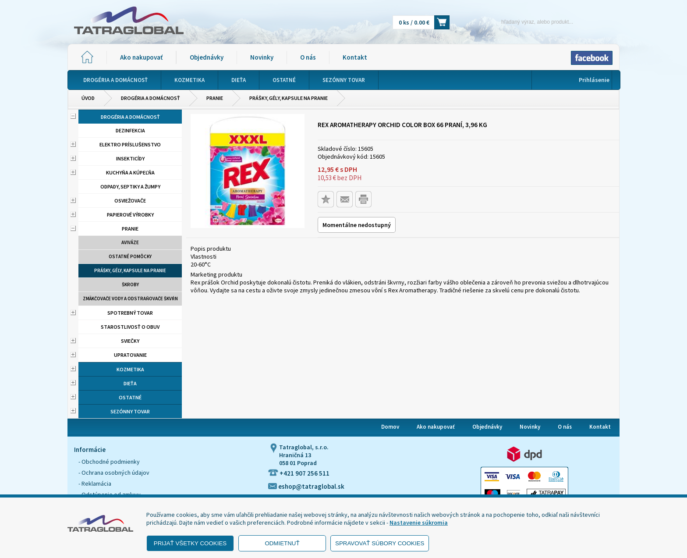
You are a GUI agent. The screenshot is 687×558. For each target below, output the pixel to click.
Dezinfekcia (130, 130)
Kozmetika (130, 369)
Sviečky (130, 341)
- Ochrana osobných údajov (113, 472)
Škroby (130, 284)
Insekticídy (130, 158)
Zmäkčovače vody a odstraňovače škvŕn (130, 298)
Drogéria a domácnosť (150, 98)
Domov (390, 426)
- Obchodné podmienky (109, 462)
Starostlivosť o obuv (130, 326)
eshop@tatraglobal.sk (306, 486)
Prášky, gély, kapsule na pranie (288, 98)
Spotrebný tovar (130, 312)
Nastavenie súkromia (419, 522)
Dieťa (130, 383)
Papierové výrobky (130, 214)
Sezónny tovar (130, 411)
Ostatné (130, 397)
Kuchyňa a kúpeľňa (130, 172)
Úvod (88, 98)
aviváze (130, 242)
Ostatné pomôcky (130, 256)
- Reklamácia (94, 483)
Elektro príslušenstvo (130, 144)
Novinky (261, 57)
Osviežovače (130, 200)
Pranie (214, 98)
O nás (308, 57)
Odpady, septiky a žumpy (130, 186)
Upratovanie (130, 355)
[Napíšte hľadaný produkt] (522, 21)
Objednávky (206, 57)
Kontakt (355, 57)
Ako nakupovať (141, 57)
